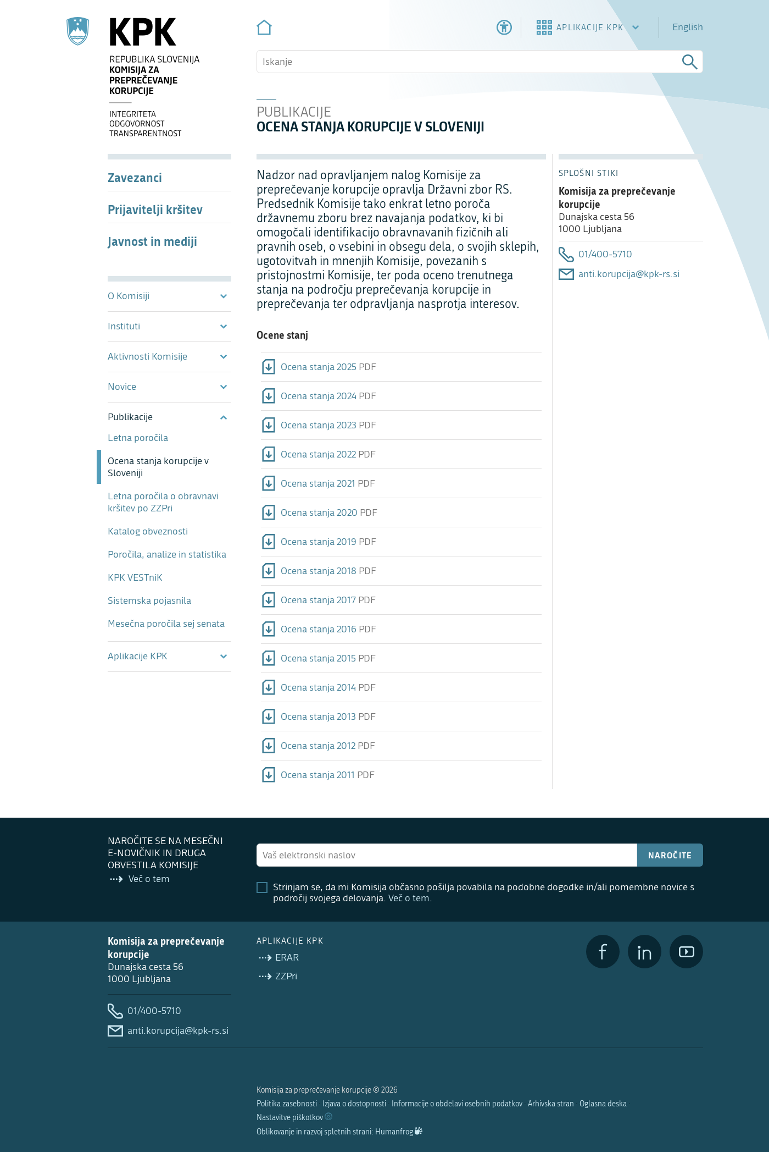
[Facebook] (603, 951)
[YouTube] (686, 951)
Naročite (670, 855)
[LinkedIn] (644, 951)
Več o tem (409, 898)
